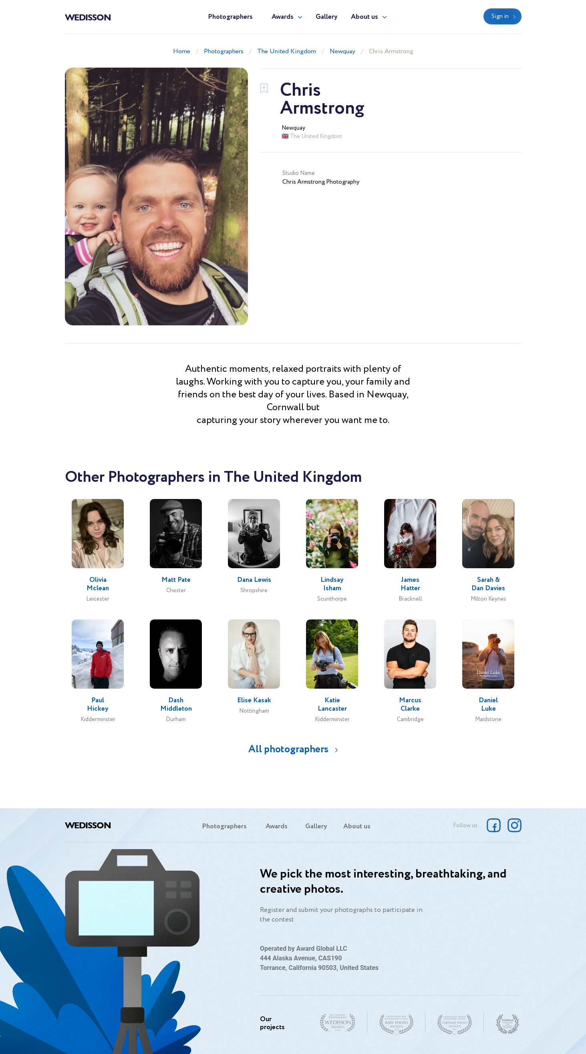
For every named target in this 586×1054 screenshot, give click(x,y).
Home (181, 51)
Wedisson (88, 16)
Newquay (342, 51)
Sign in (500, 16)
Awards (283, 17)
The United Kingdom (286, 51)
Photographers (230, 17)
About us (364, 17)
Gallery (327, 17)
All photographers (288, 749)
